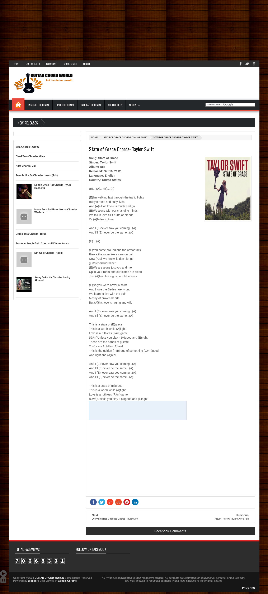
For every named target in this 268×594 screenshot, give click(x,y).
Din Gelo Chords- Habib (48, 252)
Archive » (134, 105)
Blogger (32, 580)
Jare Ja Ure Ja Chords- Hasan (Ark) (37, 175)
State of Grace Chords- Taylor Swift (125, 137)
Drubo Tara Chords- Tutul (31, 233)
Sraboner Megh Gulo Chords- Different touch (42, 243)
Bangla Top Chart (91, 105)
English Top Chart (38, 105)
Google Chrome (67, 580)
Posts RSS (248, 588)
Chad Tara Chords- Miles (30, 156)
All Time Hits (115, 105)
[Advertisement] (125, 29)
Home (17, 63)
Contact (87, 63)
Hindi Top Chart (65, 105)
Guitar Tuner (33, 63)
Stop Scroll (3, 580)
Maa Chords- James (27, 146)
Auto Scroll (3, 573)
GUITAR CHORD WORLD (49, 577)
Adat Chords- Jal (26, 166)
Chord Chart (70, 63)
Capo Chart (51, 63)
